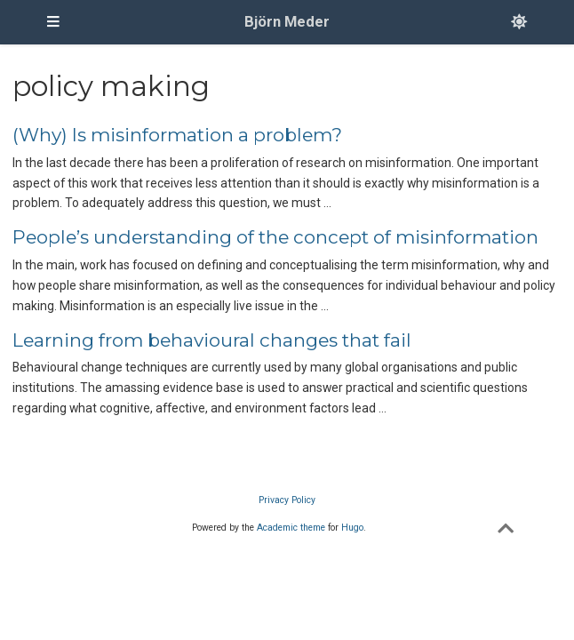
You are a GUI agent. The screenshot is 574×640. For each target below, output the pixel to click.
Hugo (352, 527)
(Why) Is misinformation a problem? (177, 135)
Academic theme (291, 527)
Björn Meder (287, 21)
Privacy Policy (287, 500)
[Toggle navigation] (53, 22)
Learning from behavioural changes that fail (211, 340)
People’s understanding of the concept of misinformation (275, 237)
